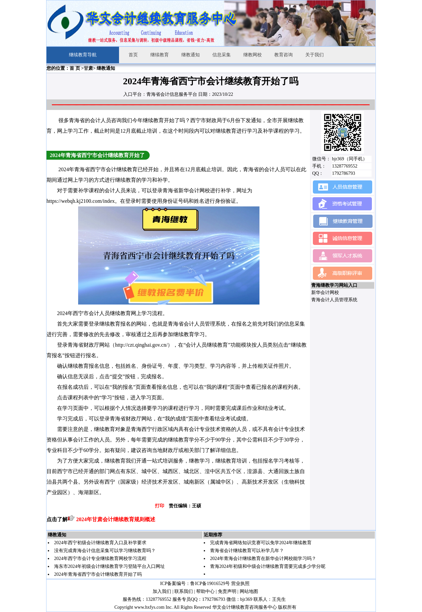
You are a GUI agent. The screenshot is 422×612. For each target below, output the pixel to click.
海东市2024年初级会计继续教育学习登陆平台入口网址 (109, 566)
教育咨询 (283, 54)
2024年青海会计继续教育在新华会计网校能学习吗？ (263, 558)
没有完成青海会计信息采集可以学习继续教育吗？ (105, 550)
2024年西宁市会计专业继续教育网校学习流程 (100, 558)
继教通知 (190, 54)
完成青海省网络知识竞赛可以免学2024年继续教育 (261, 542)
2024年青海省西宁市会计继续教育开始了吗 (98, 574)
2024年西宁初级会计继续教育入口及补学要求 (100, 542)
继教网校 (252, 54)
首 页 (75, 68)
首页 (133, 54)
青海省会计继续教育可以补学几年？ (247, 550)
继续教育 (159, 54)
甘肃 (88, 68)
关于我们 (314, 54)
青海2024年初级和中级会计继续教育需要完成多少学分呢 (267, 566)
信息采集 (221, 54)
